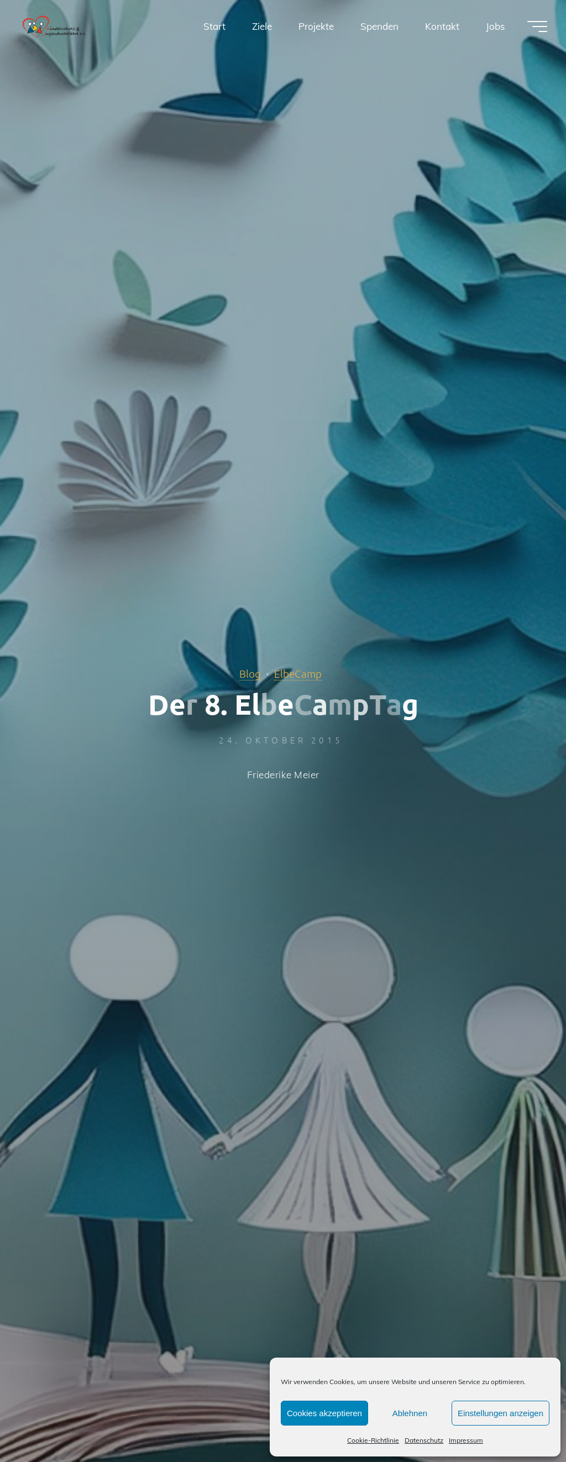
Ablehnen (409, 1413)
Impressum (466, 1440)
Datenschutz (424, 1440)
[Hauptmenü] (537, 26)
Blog (250, 673)
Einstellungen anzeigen (500, 1413)
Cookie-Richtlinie (373, 1440)
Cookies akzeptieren (324, 1413)
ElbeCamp (298, 673)
